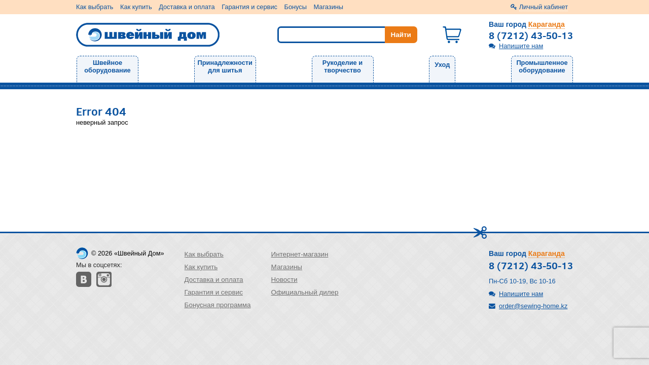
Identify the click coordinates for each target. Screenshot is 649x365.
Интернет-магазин (300, 254)
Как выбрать (95, 7)
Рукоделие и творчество (342, 66)
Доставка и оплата (186, 7)
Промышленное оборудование (541, 66)
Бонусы (295, 7)
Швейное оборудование (107, 66)
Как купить (136, 7)
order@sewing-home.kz (533, 306)
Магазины (329, 7)
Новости (284, 279)
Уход (442, 64)
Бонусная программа (218, 305)
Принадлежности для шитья (225, 66)
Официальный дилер (305, 292)
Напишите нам (521, 46)
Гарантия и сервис (249, 7)
